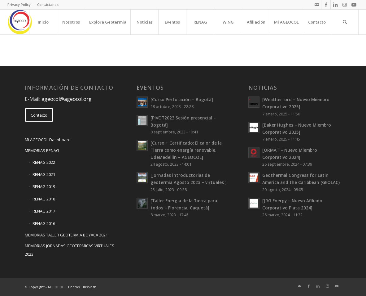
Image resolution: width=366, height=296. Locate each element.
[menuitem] (20, 4)
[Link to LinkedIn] (335, 4)
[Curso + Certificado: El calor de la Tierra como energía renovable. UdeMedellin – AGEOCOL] (186, 150)
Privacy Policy (19, 4)
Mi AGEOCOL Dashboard (48, 139)
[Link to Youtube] (354, 4)
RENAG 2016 (44, 223)
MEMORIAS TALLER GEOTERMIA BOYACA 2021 (66, 235)
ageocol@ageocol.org (66, 99)
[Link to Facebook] (325, 4)
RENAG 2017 (44, 211)
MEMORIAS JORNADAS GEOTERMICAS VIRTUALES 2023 (69, 250)
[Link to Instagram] (344, 4)
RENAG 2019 (44, 186)
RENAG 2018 (44, 199)
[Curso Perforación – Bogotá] (181, 99)
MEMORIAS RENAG (42, 150)
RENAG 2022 (44, 162)
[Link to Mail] (316, 4)
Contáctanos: (48, 4)
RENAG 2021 (44, 174)
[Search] (345, 22)
